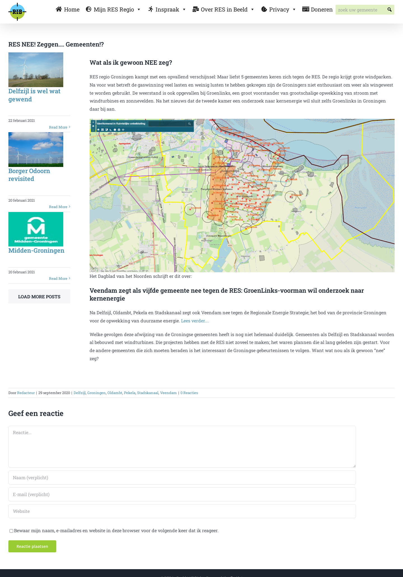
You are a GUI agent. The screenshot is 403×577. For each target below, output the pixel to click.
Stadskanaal (147, 392)
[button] (389, 10)
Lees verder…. (195, 321)
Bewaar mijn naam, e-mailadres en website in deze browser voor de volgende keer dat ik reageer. (116, 530)
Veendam (168, 392)
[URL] (182, 511)
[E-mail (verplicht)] (182, 494)
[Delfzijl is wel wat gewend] (35, 69)
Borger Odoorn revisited (29, 175)
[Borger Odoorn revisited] (35, 149)
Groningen (96, 392)
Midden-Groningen (36, 250)
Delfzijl (80, 392)
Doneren (322, 9)
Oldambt (114, 392)
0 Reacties (189, 392)
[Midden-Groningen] (35, 229)
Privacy (283, 9)
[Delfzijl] (242, 121)
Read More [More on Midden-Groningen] (58, 278)
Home (71, 9)
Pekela (129, 392)
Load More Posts (39, 296)
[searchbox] (365, 10)
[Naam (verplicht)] (182, 478)
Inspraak (171, 9)
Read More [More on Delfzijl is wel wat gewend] (58, 127)
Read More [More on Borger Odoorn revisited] (58, 206)
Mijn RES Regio (117, 9)
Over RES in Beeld (228, 9)
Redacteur (26, 392)
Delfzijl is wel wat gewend (34, 95)
